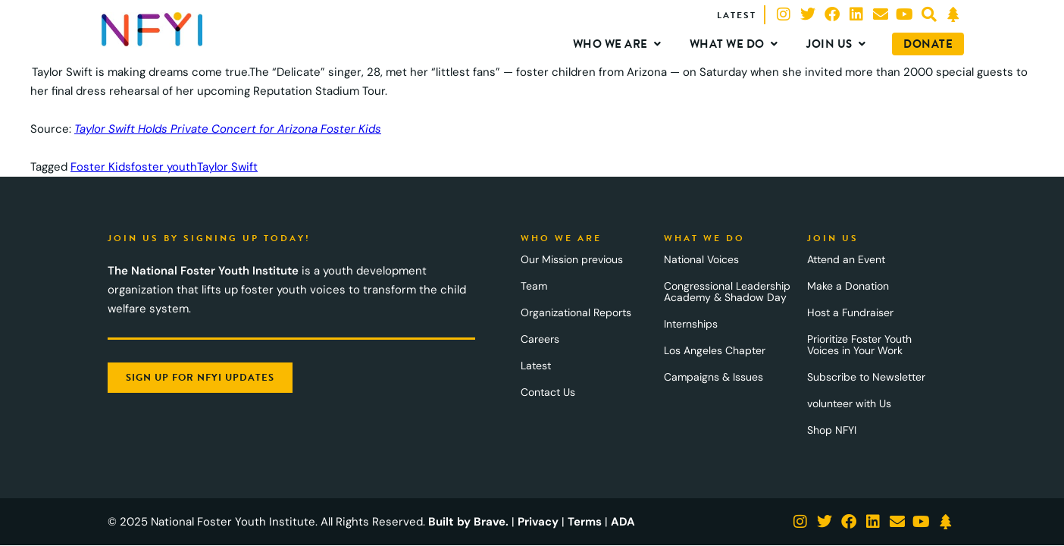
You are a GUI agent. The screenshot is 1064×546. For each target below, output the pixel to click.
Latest (536, 365)
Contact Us (548, 392)
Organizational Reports (576, 312)
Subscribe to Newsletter (866, 377)
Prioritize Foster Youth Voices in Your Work (859, 344)
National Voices (701, 259)
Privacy (538, 521)
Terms (585, 521)
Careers (540, 339)
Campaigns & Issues (713, 377)
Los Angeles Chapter (714, 350)
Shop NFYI (831, 430)
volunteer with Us (849, 403)
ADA (623, 521)
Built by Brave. (468, 521)
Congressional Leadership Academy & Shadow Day (727, 291)
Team (534, 286)
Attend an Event (846, 259)
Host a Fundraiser (850, 312)
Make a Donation (848, 286)
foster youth (164, 166)
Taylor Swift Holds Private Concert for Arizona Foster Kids (227, 128)
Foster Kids (100, 166)
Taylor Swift (227, 166)
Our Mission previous (572, 259)
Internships (691, 324)
